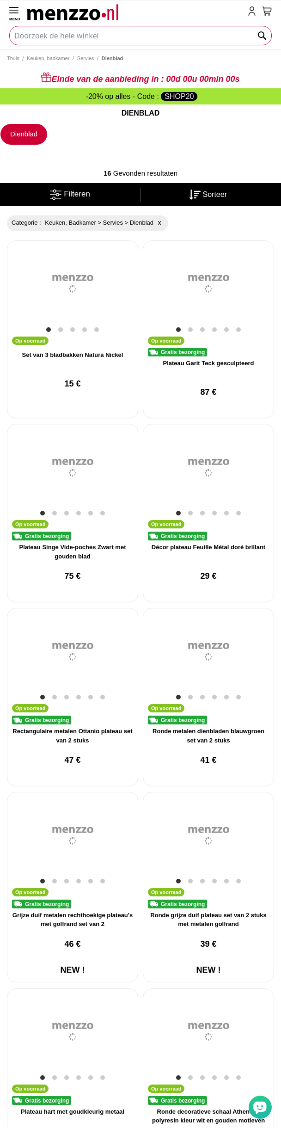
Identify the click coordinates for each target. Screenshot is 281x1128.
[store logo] (135, 12)
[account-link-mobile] (253, 12)
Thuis (13, 58)
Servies (85, 58)
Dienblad (23, 134)
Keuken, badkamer (48, 58)
